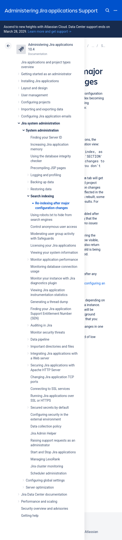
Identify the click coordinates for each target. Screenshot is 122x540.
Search (107, 10)
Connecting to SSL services (50, 389)
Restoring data (41, 189)
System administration (42, 130)
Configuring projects (35, 102)
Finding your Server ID (46, 137)
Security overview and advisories (44, 508)
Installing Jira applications (40, 81)
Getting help (29, 515)
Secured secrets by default (49, 407)
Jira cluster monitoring (46, 466)
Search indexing (42, 196)
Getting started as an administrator (46, 74)
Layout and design (34, 88)
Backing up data (42, 182)
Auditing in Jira (41, 325)
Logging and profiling (45, 175)
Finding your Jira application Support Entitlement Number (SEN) (51, 313)
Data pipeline (39, 339)
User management (34, 95)
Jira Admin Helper (43, 433)
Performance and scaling (39, 501)
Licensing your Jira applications (53, 245)
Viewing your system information (54, 252)
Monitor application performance (54, 259)
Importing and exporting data (42, 109)
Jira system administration (40, 123)
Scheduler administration (48, 473)
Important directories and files (52, 346)
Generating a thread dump (49, 302)
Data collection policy (45, 426)
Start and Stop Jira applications (53, 452)
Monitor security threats (47, 332)
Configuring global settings (45, 480)
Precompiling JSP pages (48, 168)
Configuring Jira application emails (46, 116)
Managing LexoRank (45, 459)
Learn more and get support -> (49, 31)
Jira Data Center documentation (44, 494)
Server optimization (40, 487)
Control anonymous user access (53, 227)
